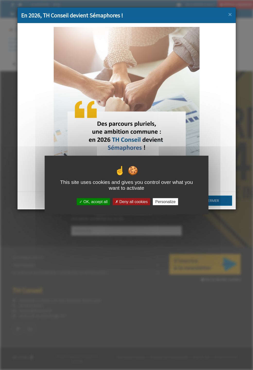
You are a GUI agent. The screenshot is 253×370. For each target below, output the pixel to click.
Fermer (212, 200)
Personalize (165, 202)
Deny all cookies (131, 202)
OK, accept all (93, 202)
